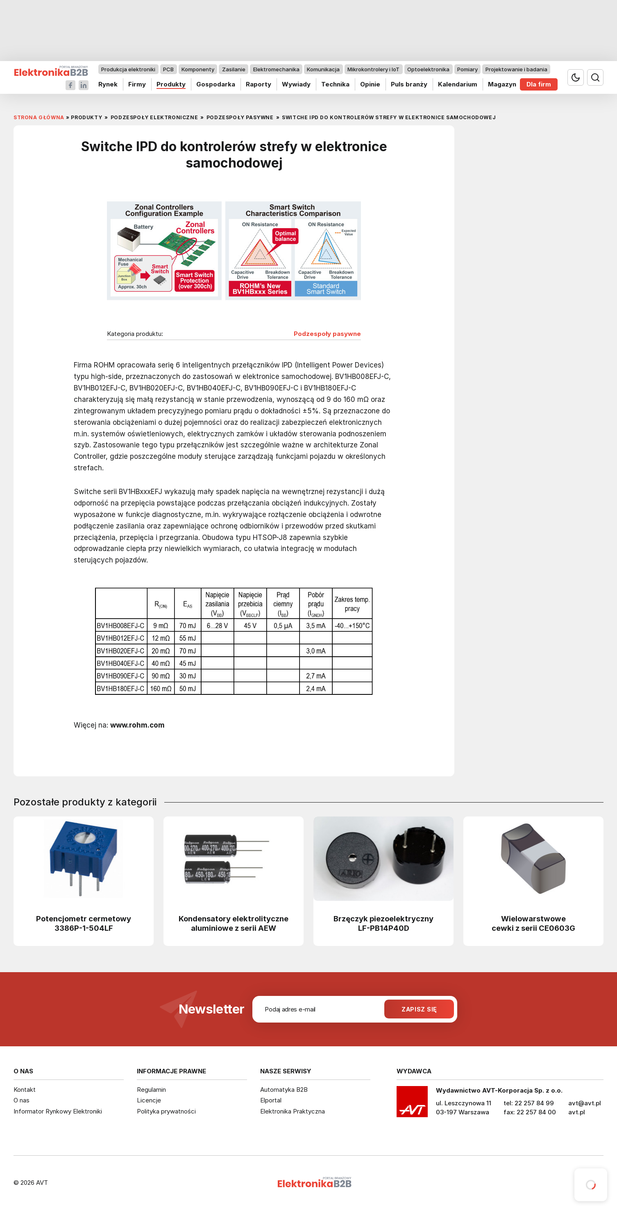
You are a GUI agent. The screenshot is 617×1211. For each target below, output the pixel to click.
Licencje (149, 1100)
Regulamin (151, 1089)
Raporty (258, 84)
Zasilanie (233, 69)
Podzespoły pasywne (327, 334)
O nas (21, 1100)
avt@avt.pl (584, 1103)
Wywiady (296, 84)
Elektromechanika (276, 69)
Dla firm (538, 84)
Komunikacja (323, 69)
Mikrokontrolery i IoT (373, 69)
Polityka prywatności (166, 1111)
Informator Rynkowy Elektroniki (58, 1111)
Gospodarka (215, 84)
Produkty (171, 84)
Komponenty (197, 69)
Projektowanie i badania (516, 69)
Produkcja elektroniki (128, 69)
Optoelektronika (428, 69)
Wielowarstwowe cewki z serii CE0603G (533, 923)
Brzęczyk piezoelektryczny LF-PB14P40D (383, 923)
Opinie (370, 84)
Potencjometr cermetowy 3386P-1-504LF (83, 923)
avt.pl (576, 1112)
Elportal (270, 1100)
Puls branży (409, 84)
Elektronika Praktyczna (292, 1111)
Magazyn (502, 84)
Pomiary (467, 69)
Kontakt (25, 1089)
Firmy (137, 84)
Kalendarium (457, 84)
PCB (168, 69)
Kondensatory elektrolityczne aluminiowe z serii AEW (233, 923)
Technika (335, 84)
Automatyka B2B (284, 1089)
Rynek (108, 84)
